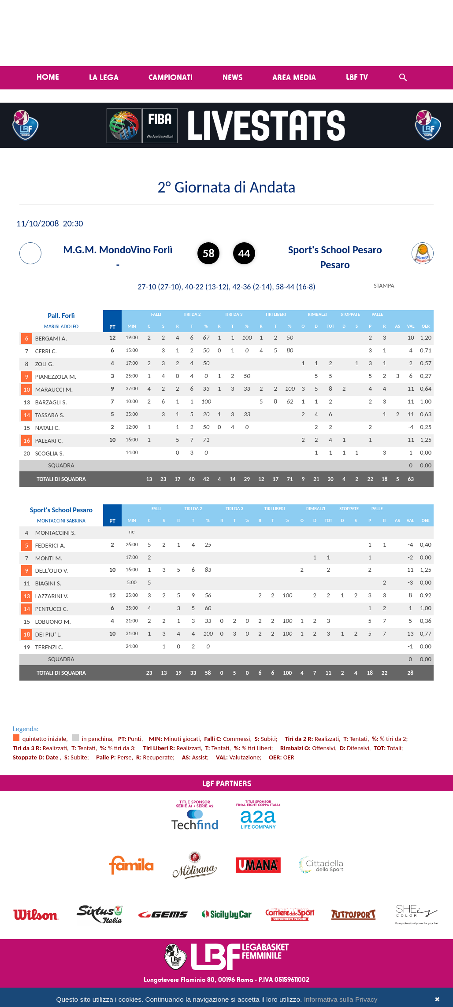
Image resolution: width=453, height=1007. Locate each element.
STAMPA (384, 285)
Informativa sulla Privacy (341, 999)
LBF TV (357, 76)
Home (48, 76)
